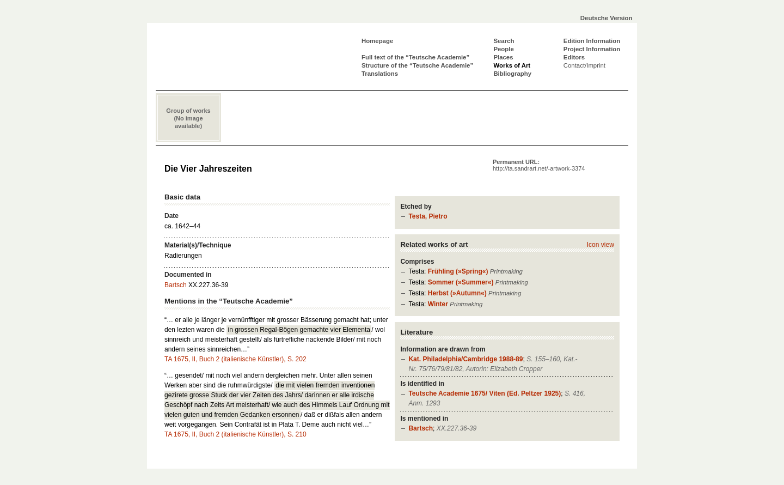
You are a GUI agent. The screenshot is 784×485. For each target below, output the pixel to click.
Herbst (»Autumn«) (457, 293)
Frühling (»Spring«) (458, 271)
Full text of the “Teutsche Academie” (415, 57)
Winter (438, 304)
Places (503, 57)
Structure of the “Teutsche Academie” (417, 65)
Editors (574, 57)
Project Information (592, 49)
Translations (380, 73)
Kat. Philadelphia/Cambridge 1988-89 (465, 359)
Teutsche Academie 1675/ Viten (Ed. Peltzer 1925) (484, 393)
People (503, 49)
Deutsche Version (606, 18)
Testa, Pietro (427, 216)
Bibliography (512, 73)
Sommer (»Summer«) (461, 282)
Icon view (600, 244)
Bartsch (420, 428)
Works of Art (511, 65)
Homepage (377, 41)
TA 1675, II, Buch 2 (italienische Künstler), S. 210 (235, 434)
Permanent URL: (539, 165)
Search (503, 41)
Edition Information (592, 41)
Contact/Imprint (584, 65)
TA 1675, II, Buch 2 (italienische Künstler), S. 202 (235, 359)
